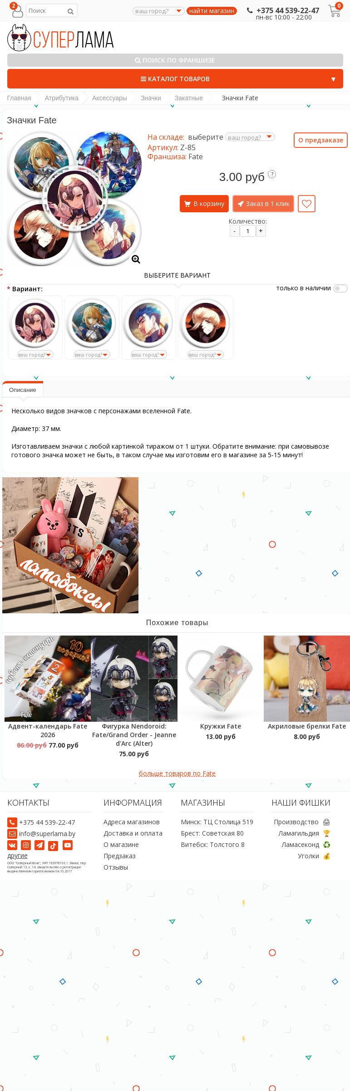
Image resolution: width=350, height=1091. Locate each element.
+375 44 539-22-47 (282, 10)
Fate (195, 156)
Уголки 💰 (314, 855)
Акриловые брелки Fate (307, 726)
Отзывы (116, 867)
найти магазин (211, 11)
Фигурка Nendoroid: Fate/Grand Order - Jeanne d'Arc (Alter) (134, 735)
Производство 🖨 (302, 821)
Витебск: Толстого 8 (213, 844)
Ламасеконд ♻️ (306, 844)
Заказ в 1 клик (268, 203)
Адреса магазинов (132, 821)
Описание (22, 389)
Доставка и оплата (133, 833)
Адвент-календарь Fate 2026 (47, 730)
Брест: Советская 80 (212, 833)
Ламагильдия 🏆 (304, 833)
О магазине (121, 844)
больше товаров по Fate (177, 773)
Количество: (247, 221)
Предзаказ (120, 855)
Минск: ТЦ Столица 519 (217, 821)
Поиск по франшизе (175, 60)
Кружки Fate (220, 726)
